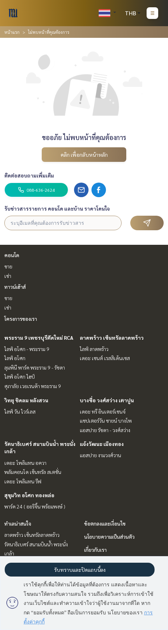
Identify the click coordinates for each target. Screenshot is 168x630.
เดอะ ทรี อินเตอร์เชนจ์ (103, 411)
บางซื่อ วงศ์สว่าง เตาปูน (107, 400)
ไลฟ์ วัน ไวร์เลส (20, 411)
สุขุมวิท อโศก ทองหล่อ (29, 495)
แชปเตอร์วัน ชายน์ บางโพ (106, 420)
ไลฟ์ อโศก (14, 358)
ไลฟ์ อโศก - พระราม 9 (26, 349)
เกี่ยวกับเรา (95, 549)
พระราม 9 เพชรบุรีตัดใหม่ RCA (38, 337)
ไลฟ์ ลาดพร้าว (94, 349)
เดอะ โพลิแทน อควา (25, 462)
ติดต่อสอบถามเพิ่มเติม (29, 175)
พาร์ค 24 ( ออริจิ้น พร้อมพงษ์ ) (34, 506)
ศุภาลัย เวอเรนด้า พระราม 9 (32, 386)
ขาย (8, 266)
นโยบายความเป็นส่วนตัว (109, 536)
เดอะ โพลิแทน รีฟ (22, 481)
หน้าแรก (12, 32)
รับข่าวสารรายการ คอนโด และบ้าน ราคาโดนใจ (57, 208)
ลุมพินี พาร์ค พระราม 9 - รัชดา (34, 367)
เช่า (7, 275)
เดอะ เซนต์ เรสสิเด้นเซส (105, 358)
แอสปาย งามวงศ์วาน (100, 455)
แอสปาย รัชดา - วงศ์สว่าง (105, 430)
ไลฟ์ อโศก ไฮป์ (19, 376)
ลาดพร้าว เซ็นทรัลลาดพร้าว (112, 337)
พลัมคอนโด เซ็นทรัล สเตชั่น (32, 471)
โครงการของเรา (20, 318)
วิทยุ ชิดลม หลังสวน (26, 400)
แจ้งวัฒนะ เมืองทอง (102, 443)
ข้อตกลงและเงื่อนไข (105, 523)
